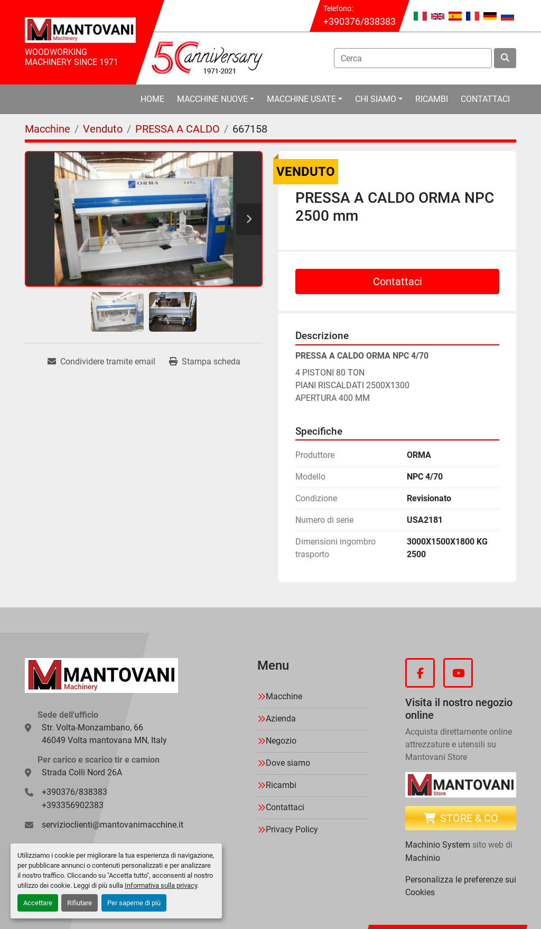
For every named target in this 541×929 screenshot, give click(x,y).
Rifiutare (79, 903)
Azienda (281, 719)
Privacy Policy (292, 829)
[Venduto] (103, 129)
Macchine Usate (301, 99)
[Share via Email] (101, 362)
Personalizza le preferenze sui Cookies (460, 886)
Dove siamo (288, 763)
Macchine (284, 696)
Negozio (281, 741)
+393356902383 (73, 805)
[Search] (413, 58)
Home (152, 99)
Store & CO (461, 818)
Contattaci (485, 99)
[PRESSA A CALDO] (177, 129)
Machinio (422, 858)
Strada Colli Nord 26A (82, 772)
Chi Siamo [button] (375, 99)
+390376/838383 (359, 21)
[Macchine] (47, 129)
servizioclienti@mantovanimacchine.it (112, 825)
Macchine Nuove (212, 99)
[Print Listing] (204, 362)
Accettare (37, 903)
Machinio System (437, 845)
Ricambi (431, 99)
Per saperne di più (134, 903)
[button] (215, 99)
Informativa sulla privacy (161, 885)
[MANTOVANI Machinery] (101, 675)
